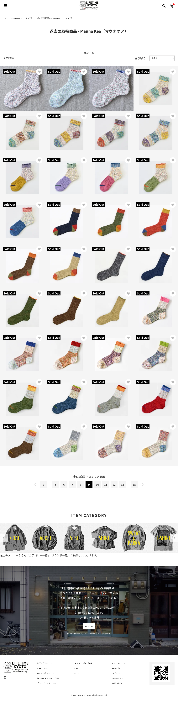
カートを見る (118, 678)
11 (105, 484)
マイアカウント (119, 663)
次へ (142, 484)
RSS (76, 668)
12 (114, 484)
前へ (35, 484)
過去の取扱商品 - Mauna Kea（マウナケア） (55, 18)
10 (97, 484)
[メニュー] (5, 5)
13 (122, 484)
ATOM (77, 673)
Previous (4, 538)
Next (174, 538)
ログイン (116, 673)
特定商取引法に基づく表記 (48, 678)
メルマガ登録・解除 (83, 663)
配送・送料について (45, 663)
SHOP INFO (89, 626)
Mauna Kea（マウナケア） (22, 18)
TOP (5, 18)
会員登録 (116, 668)
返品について (43, 668)
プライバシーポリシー (46, 683)
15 (134, 484)
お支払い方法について (46, 673)
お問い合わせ (118, 683)
